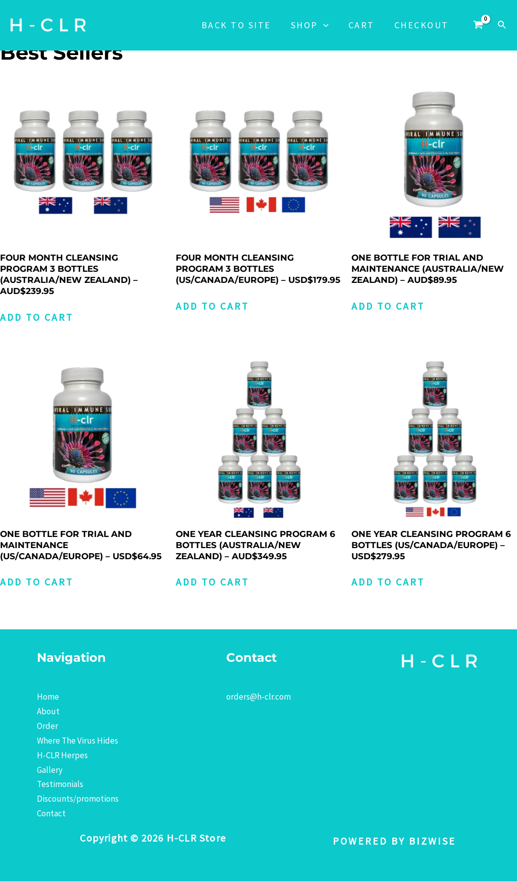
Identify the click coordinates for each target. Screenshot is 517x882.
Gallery (50, 770)
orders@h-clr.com (258, 697)
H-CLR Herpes (62, 755)
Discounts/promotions (78, 799)
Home (48, 697)
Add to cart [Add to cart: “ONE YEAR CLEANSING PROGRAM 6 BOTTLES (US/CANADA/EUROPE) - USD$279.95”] (389, 582)
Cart (363, 25)
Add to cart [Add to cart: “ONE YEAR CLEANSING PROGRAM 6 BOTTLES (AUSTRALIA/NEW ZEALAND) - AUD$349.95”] (213, 582)
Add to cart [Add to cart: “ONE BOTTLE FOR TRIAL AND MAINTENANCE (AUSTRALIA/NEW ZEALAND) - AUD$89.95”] (389, 306)
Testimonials (60, 785)
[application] (327, 25)
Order (47, 726)
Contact (51, 813)
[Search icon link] (502, 25)
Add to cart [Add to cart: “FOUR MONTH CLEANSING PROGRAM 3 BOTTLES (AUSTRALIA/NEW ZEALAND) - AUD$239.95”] (37, 317)
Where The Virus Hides (77, 741)
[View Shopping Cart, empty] (478, 25)
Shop (313, 25)
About (48, 711)
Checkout (422, 25)
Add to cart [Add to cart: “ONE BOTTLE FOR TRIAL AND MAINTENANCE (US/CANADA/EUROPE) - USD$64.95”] (37, 582)
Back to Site (241, 25)
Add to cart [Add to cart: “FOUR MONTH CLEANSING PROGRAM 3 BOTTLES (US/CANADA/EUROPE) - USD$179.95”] (213, 306)
